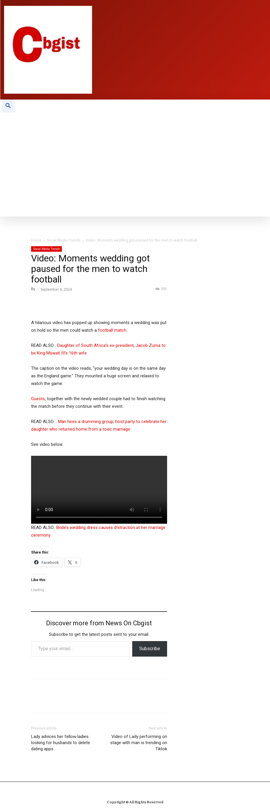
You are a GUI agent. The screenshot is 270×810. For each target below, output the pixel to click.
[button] (8, 106)
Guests (38, 398)
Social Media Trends (63, 240)
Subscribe (149, 648)
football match (112, 330)
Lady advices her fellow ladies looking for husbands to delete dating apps (60, 742)
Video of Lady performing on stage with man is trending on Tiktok (138, 742)
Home (36, 240)
